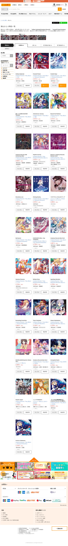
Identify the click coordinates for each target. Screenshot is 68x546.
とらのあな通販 (4, 20)
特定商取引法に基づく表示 (24, 532)
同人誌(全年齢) (4, 13)
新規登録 (58, 4)
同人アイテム (32, 13)
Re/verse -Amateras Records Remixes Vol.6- (57, 155)
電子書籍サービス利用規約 (37, 530)
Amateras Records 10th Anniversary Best (21, 155)
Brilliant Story (36, 279)
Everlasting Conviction (21, 320)
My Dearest (18, 238)
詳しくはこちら (63, 505)
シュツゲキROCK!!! (37, 400)
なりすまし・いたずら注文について (26, 533)
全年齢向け (14, 4)
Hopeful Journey (37, 154)
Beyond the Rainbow (56, 114)
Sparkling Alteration (55, 279)
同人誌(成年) (13, 13)
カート (45, 85)
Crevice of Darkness (20, 440)
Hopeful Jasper (19, 400)
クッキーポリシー (34, 531)
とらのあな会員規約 (34, 528)
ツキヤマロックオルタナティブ (58, 197)
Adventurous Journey (38, 114)
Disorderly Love (19, 197)
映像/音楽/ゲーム (58, 13)
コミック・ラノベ (42, 13)
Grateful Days (54, 74)
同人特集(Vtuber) (23, 13)
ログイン (62, 4)
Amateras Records (45, 29)
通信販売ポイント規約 (24, 530)
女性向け (32, 4)
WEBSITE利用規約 (23, 528)
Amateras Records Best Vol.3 (58, 238)
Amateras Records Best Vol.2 (40, 360)
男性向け (26, 4)
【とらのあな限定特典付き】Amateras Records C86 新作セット (58, 401)
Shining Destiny (37, 197)
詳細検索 (64, 9)
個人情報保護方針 (23, 531)
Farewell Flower (57, 29)
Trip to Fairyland (37, 320)
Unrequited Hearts (55, 360)
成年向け (20, 4)
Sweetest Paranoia (20, 279)
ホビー (50, 13)
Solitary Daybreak (36, 29)
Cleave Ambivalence (55, 320)
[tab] (34, 45)
